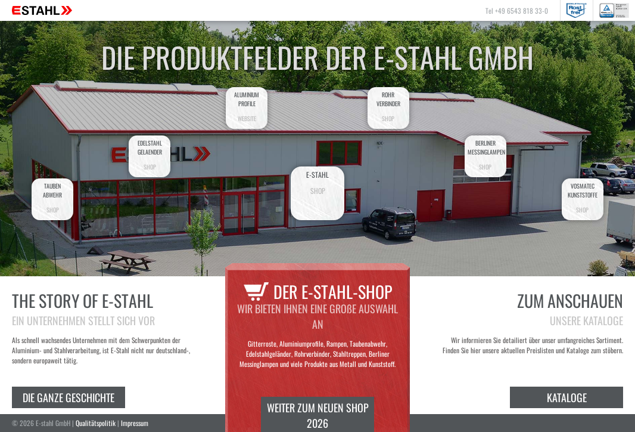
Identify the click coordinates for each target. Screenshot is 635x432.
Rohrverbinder (388, 106)
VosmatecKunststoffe (582, 197)
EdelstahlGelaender (149, 154)
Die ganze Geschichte (68, 397)
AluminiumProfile (246, 106)
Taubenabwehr (52, 197)
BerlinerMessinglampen (486, 154)
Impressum (134, 423)
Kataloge (567, 397)
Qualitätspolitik (96, 423)
